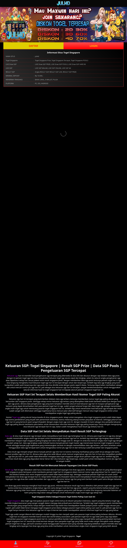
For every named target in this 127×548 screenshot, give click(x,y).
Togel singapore (13, 501)
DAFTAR (33, 46)
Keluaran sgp (12, 375)
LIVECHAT (111, 544)
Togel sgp (16, 417)
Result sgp (9, 470)
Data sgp (9, 436)
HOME (16, 544)
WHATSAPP (79, 544)
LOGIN (93, 46)
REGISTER (47, 544)
